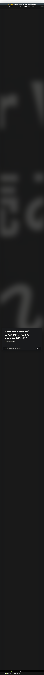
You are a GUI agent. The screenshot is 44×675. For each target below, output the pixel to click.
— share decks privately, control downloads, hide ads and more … (22, 4)
